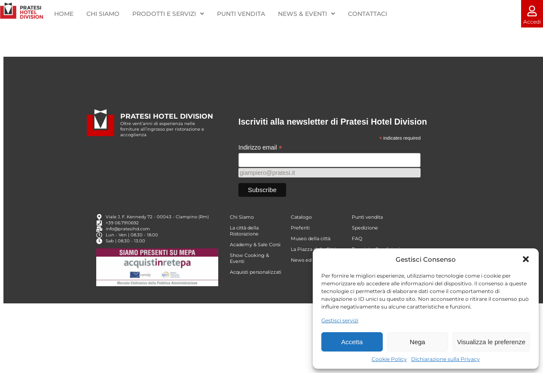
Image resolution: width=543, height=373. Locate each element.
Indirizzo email (260, 163)
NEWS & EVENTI (306, 14)
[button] (526, 259)
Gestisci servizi (339, 320)
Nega (417, 341)
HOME (63, 14)
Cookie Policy (389, 359)
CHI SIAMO (102, 14)
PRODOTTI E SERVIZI (168, 14)
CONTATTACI (367, 14)
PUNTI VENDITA (241, 14)
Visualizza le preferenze (491, 341)
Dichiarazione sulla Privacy (445, 359)
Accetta (352, 341)
